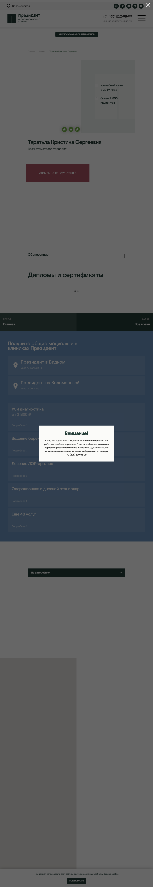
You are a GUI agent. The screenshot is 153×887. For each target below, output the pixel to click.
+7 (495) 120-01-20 (76, 454)
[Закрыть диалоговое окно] (146, 5)
